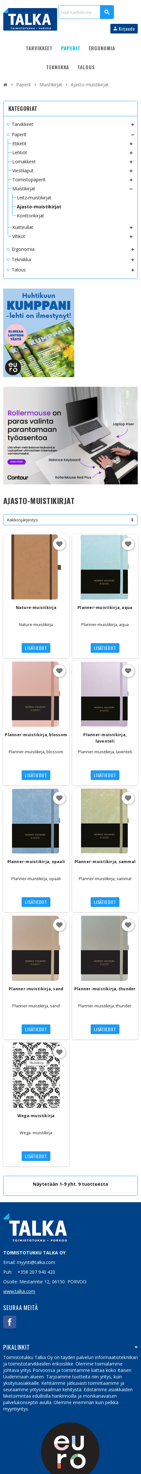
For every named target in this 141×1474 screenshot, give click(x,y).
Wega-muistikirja (36, 1115)
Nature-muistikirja (36, 607)
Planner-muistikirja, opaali (36, 861)
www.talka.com (19, 1291)
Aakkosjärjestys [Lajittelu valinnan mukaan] (22, 520)
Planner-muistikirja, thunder (105, 989)
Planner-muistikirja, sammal (105, 861)
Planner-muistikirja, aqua (104, 607)
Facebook (9, 1322)
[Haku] (86, 12)
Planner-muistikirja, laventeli (104, 738)
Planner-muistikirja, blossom (36, 734)
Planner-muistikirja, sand (36, 989)
